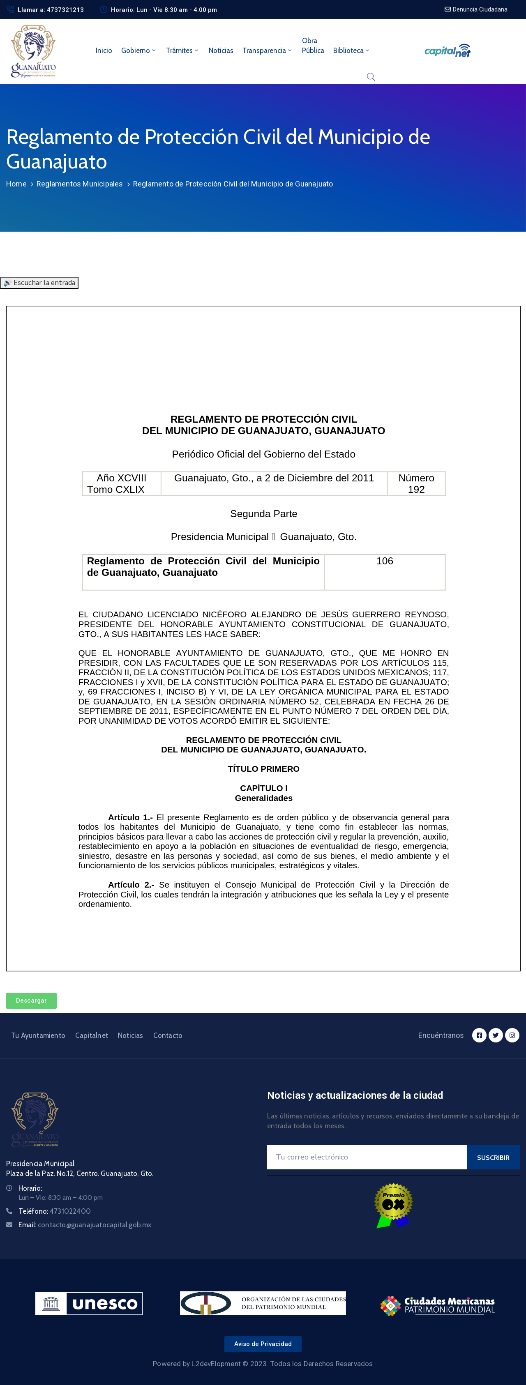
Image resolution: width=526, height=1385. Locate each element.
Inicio (104, 50)
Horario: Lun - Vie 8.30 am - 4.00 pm (164, 10)
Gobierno (139, 50)
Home (16, 183)
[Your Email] (367, 1157)
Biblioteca (352, 50)
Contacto (168, 1035)
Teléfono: (54, 1211)
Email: (85, 1225)
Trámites (183, 50)
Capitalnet (91, 1035)
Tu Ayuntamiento (38, 1035)
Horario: (30, 1188)
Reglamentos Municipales (80, 183)
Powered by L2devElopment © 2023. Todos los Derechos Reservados (263, 1364)
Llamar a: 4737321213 (51, 10)
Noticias (221, 50)
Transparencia (267, 50)
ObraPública (313, 46)
